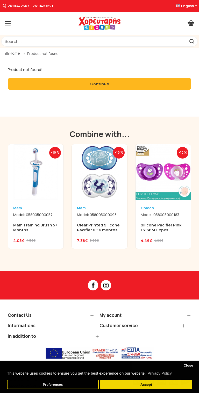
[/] (94, 41)
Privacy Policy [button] (159, 373)
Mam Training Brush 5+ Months (35, 228)
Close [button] (188, 365)
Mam (17, 207)
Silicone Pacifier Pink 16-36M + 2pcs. (161, 228)
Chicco (147, 207)
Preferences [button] (53, 385)
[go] (191, 41)
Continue (99, 84)
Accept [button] (146, 385)
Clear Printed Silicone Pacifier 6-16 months (98, 228)
